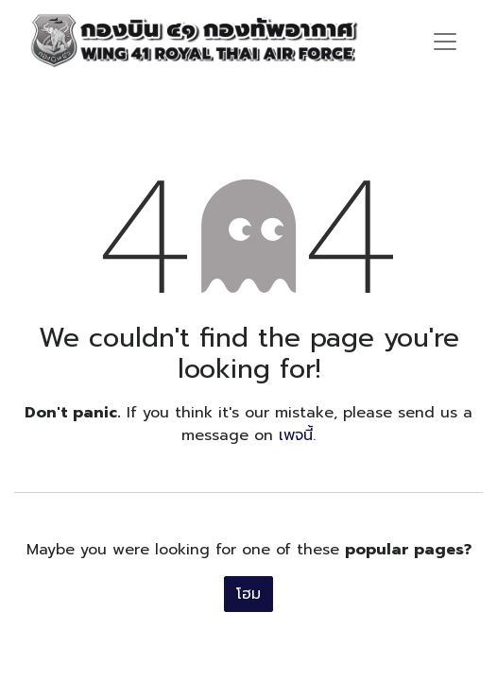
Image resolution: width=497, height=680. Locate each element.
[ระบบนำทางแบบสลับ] (445, 40)
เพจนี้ (296, 435)
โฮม (248, 594)
